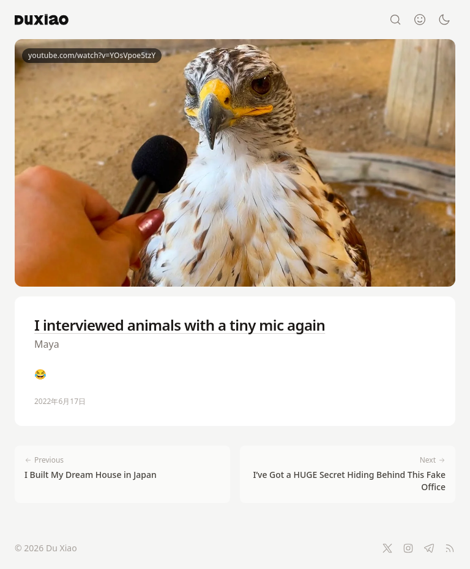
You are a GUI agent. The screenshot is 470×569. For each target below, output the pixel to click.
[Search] (395, 20)
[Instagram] (408, 548)
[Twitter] (387, 548)
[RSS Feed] (449, 548)
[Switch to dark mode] (444, 20)
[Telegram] (429, 548)
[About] (420, 20)
